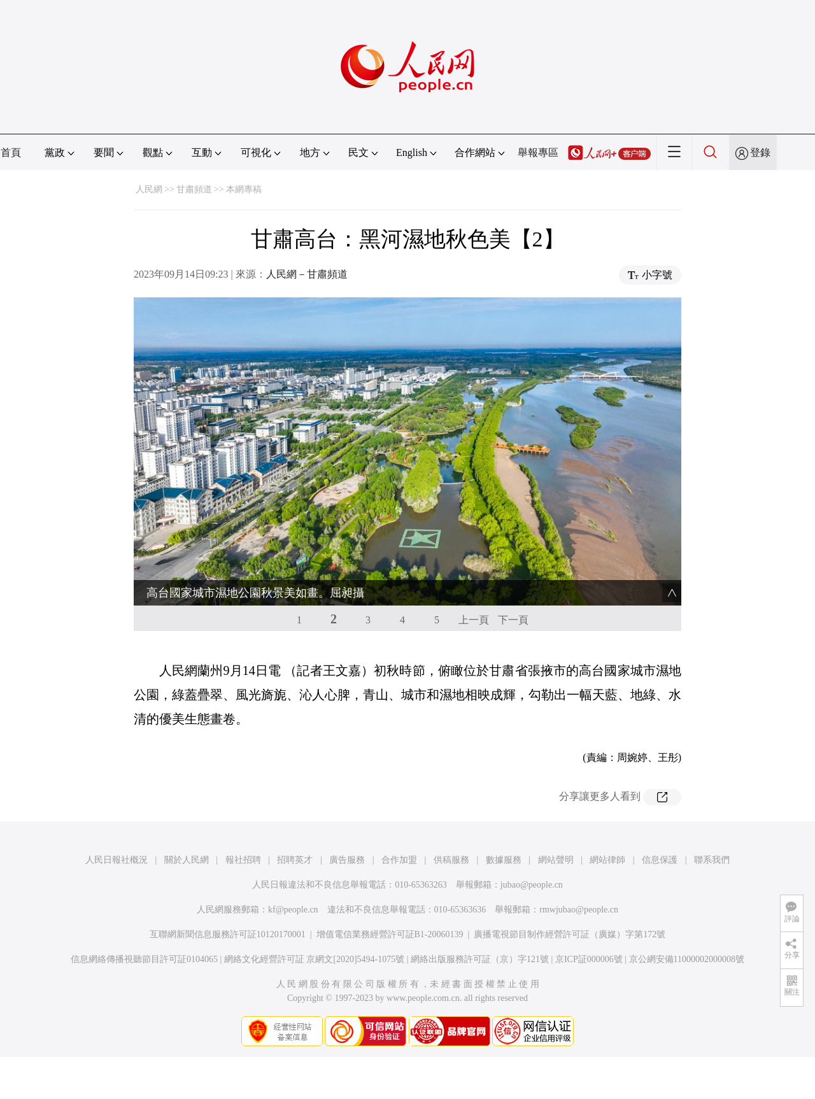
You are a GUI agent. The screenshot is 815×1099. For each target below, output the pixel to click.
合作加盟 (399, 860)
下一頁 (513, 619)
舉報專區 (538, 152)
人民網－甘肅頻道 (307, 274)
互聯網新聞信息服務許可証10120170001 (228, 934)
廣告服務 (347, 860)
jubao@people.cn (531, 885)
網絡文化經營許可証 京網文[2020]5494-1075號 (314, 959)
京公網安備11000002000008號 (686, 959)
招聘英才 (295, 860)
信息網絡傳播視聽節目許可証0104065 (144, 959)
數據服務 (503, 860)
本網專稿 (244, 189)
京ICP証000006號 (589, 959)
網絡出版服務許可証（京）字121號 (480, 959)
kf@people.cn (293, 909)
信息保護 (659, 860)
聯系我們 (712, 860)
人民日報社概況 (116, 860)
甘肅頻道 (194, 189)
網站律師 (607, 860)
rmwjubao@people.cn (578, 909)
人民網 (149, 189)
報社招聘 (243, 860)
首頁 (11, 152)
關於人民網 (186, 860)
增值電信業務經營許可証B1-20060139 (390, 934)
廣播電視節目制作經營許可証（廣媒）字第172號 (569, 934)
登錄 (760, 152)
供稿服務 (451, 860)
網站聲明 (556, 860)
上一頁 (473, 619)
